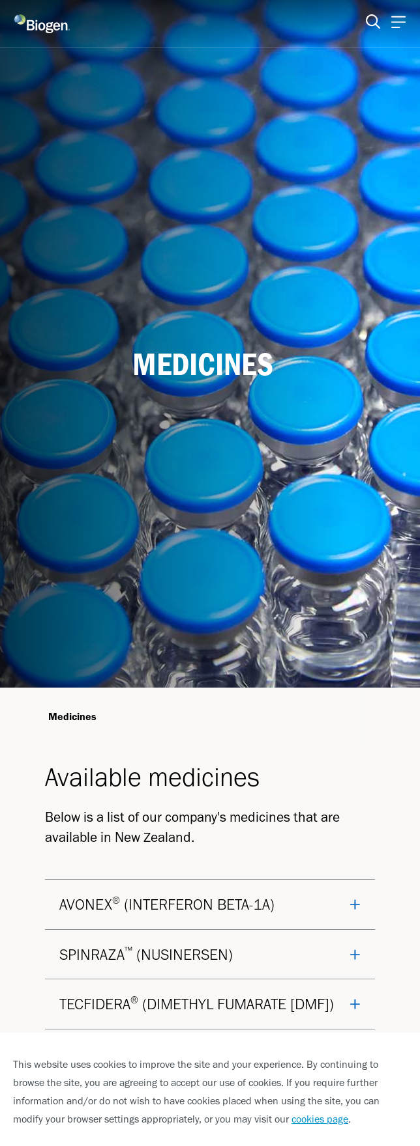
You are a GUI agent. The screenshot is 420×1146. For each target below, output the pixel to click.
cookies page (320, 1119)
